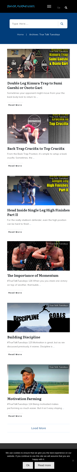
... (37, 96)
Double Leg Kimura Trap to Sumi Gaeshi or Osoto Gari (34, 85)
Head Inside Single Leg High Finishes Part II (38, 212)
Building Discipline (23, 337)
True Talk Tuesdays (58, 51)
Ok (27, 465)
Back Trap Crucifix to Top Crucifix (36, 148)
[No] (73, 460)
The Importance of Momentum (32, 275)
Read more (44, 465)
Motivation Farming (24, 398)
